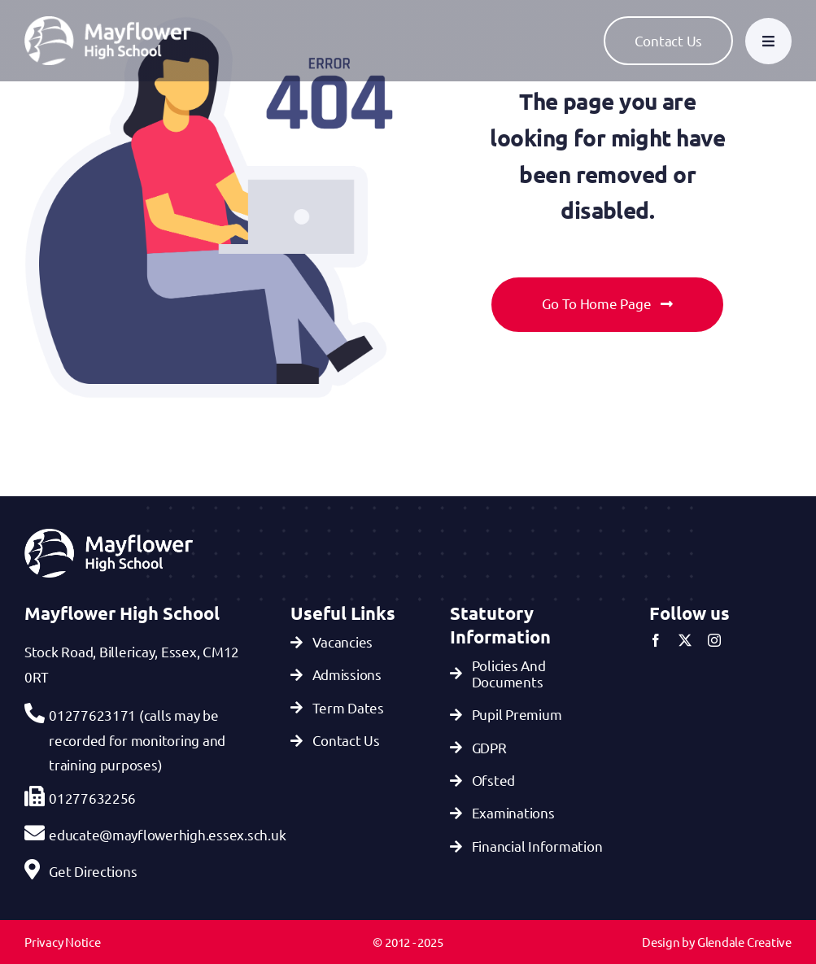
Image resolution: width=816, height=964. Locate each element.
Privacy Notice (62, 941)
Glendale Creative (744, 941)
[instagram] (714, 640)
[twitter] (685, 640)
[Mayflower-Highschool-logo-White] (107, 23)
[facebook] (655, 640)
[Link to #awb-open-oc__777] (768, 41)
